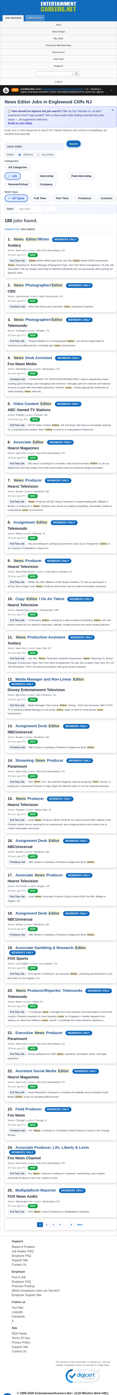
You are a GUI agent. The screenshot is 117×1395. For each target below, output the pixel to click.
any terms (47, 154)
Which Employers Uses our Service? (36, 1290)
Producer (27, 480)
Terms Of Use (21, 1338)
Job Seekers (14, 18)
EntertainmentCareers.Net (53, 1393)
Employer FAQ (21, 1255)
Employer (18, 1271)
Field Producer (28, 1109)
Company (46, 184)
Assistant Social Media (42, 1071)
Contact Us (19, 1264)
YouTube (17, 1307)
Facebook (18, 1316)
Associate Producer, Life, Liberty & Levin (52, 1147)
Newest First (12, 229)
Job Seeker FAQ (22, 1251)
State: (10, 208)
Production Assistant (40, 637)
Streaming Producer (39, 760)
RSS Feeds (19, 1333)
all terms (28, 154)
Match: (11, 154)
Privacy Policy (21, 1342)
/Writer (31, 239)
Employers (36, 18)
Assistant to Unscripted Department (62, 89)
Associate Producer (39, 875)
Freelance (84, 198)
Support (58, 65)
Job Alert (58, 59)
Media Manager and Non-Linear (49, 679)
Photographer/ (38, 285)
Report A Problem (23, 1246)
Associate (28, 442)
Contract (106, 198)
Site (14, 1328)
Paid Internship (81, 176)
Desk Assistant (32, 358)
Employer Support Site (26, 1295)
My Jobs (58, 38)
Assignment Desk (37, 726)
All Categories (17, 167)
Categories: (12, 161)
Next (79, 1224)
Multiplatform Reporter (35, 1190)
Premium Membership (58, 45)
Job (14, 176)
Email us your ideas (20, 123)
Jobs (58, 24)
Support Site (20, 1260)
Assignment (30, 522)
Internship (46, 176)
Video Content (32, 404)
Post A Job (19, 1277)
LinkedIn (17, 1312)
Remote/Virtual (18, 184)
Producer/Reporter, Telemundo (49, 990)
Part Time (62, 198)
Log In (58, 81)
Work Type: (12, 191)
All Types (18, 198)
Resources (58, 52)
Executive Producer (39, 1033)
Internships (58, 31)
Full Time (40, 198)
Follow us (18, 1302)
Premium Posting (23, 1286)
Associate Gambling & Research (51, 948)
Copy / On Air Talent (39, 599)
